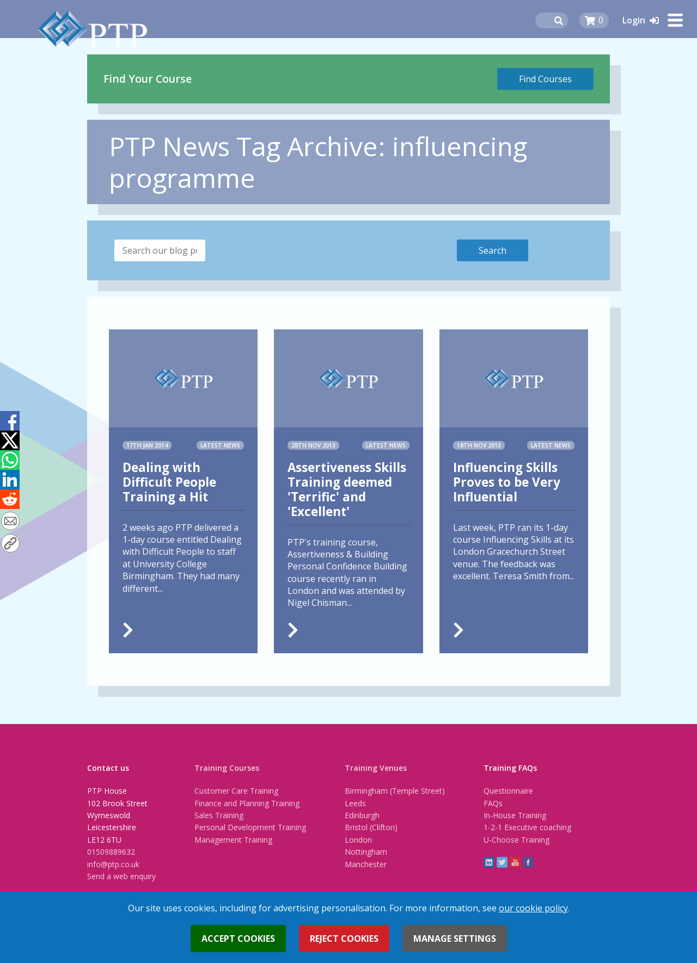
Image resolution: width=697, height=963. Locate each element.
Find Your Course (147, 78)
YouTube (515, 862)
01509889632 (111, 852)
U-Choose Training (516, 840)
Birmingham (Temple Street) (395, 791)
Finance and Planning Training (246, 803)
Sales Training (218, 815)
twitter (502, 862)
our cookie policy (533, 908)
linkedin (489, 862)
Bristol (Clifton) (371, 827)
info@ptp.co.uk (113, 864)
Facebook (528, 862)
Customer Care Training (236, 791)
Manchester (366, 864)
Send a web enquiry (121, 876)
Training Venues (376, 768)
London (358, 840)
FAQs (493, 803)
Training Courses (226, 768)
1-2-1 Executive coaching (527, 827)
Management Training (233, 840)
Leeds (355, 803)
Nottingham (366, 852)
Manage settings (454, 938)
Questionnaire (508, 791)
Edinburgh (362, 815)
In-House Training (515, 815)
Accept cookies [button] (238, 938)
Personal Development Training (250, 827)
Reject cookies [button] (344, 938)
